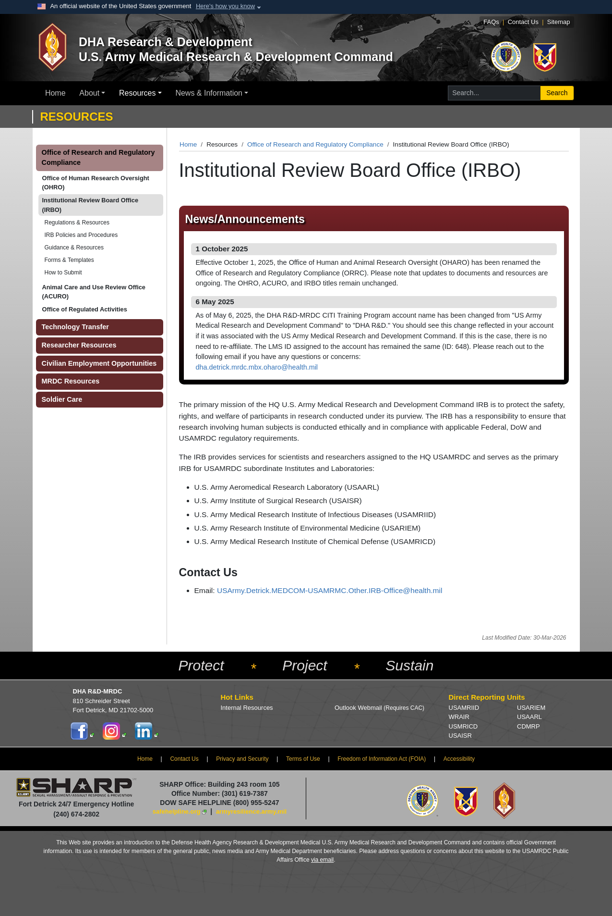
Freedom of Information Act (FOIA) (381, 758)
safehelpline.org (177, 811)
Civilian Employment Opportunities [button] (99, 363)
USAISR (460, 735)
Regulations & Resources (77, 222)
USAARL (529, 716)
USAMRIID (464, 707)
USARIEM (531, 707)
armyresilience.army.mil (251, 811)
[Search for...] (494, 93)
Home (55, 93)
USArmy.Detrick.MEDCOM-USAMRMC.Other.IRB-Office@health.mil (330, 590)
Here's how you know (225, 6)
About (89, 93)
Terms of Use (303, 758)
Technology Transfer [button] (75, 327)
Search (556, 93)
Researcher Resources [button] (79, 345)
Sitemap (558, 21)
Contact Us (523, 21)
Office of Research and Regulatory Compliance (315, 144)
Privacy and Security (242, 758)
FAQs (491, 21)
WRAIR (459, 716)
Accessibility (459, 758)
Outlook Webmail (379, 707)
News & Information (208, 93)
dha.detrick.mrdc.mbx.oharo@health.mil (257, 367)
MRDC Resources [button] (71, 381)
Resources (137, 93)
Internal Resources (247, 707)
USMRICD (463, 726)
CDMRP (528, 726)
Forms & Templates (69, 260)
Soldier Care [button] (62, 399)
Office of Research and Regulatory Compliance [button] (98, 158)
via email (322, 859)
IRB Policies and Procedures (81, 235)
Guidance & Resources (74, 247)
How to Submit (63, 272)
